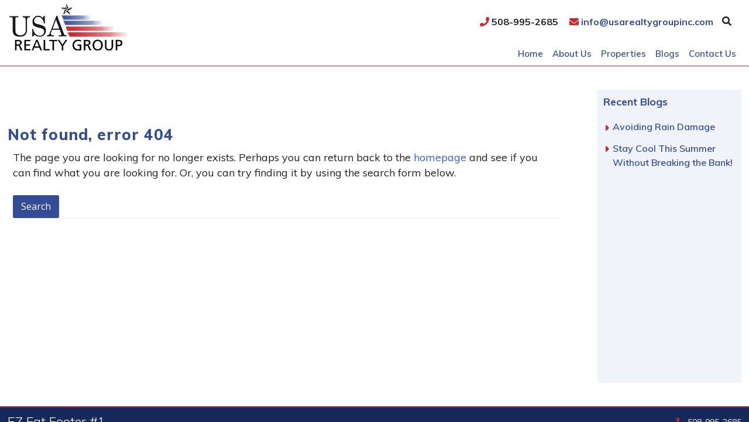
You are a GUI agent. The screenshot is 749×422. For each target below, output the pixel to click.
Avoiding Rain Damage (664, 126)
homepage (440, 157)
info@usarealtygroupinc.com (641, 22)
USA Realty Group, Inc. (100, 27)
